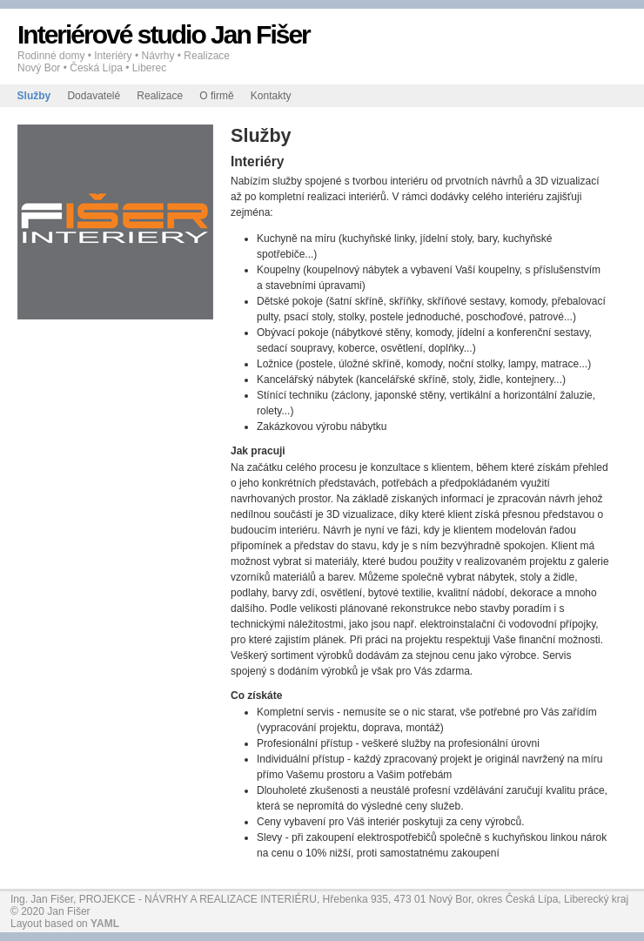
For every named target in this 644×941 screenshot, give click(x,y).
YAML (105, 923)
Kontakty (271, 96)
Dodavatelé (93, 96)
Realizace (160, 96)
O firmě (216, 96)
